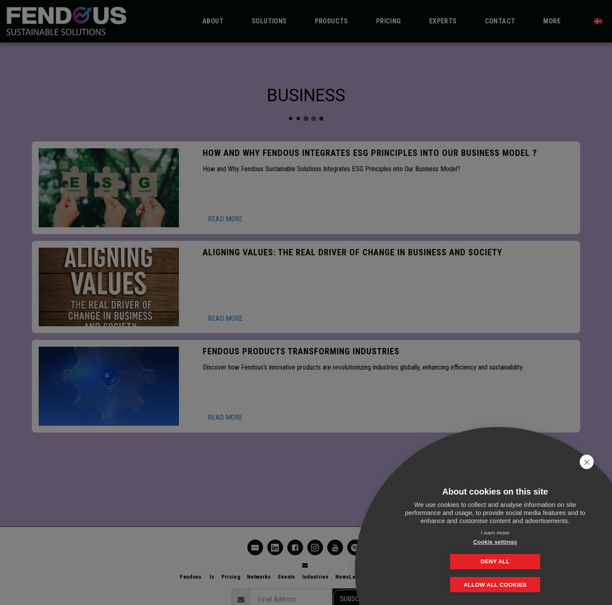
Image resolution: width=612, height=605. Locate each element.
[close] (592, 462)
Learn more (495, 533)
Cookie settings (453, 561)
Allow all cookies (495, 585)
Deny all (537, 561)
